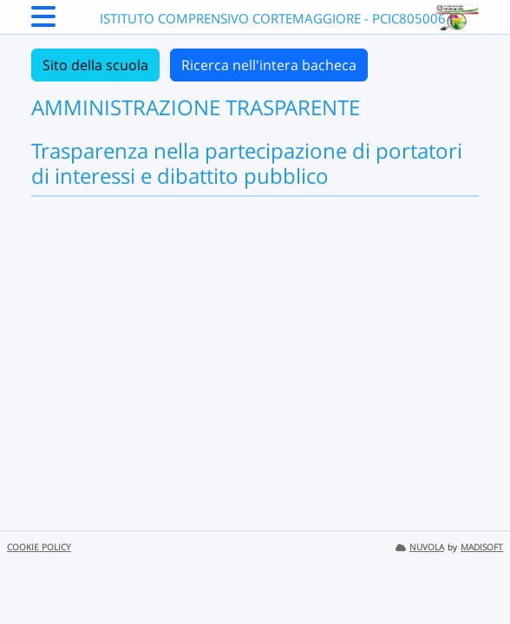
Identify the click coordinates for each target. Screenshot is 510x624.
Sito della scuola (95, 65)
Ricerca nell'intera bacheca (268, 65)
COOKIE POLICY (39, 547)
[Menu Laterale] (43, 21)
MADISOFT (482, 547)
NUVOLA (420, 547)
